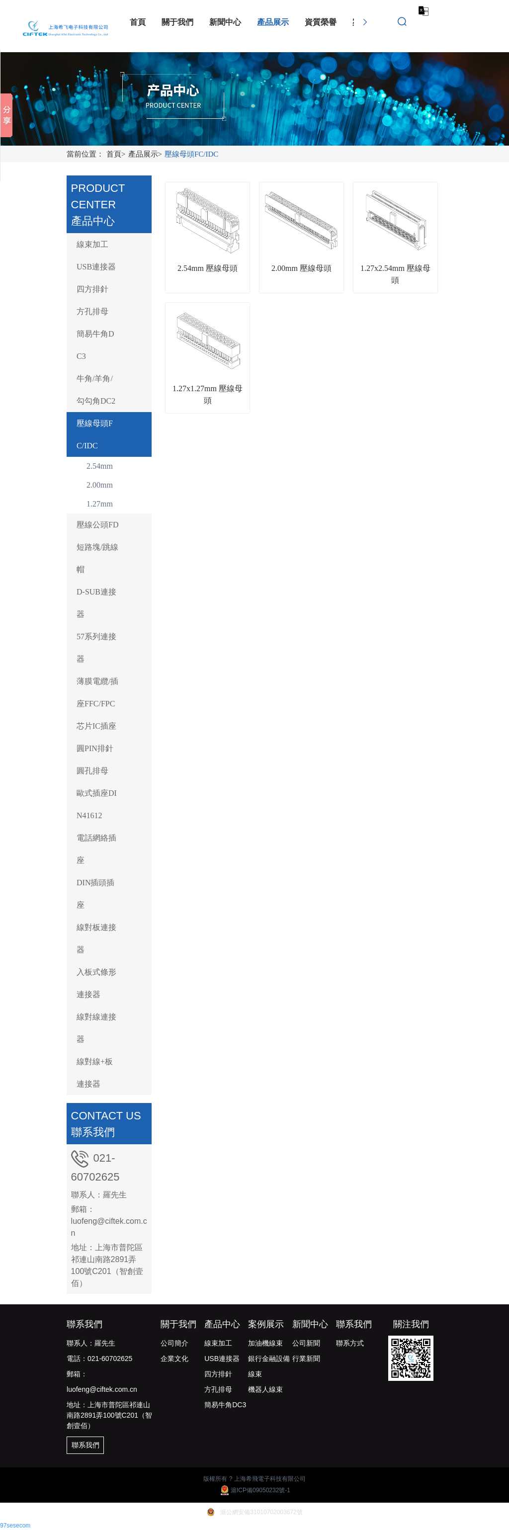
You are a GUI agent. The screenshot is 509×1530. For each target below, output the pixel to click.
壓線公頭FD (97, 524)
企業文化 (174, 1358)
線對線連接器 (96, 1028)
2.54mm (99, 466)
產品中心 (222, 1324)
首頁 (117, 154)
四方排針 (92, 289)
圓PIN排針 (95, 748)
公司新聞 (306, 1343)
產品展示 (146, 154)
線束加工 (92, 244)
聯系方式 (350, 1343)
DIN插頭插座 (95, 893)
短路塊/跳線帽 (97, 558)
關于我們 (178, 1324)
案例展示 (266, 1324)
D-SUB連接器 (96, 603)
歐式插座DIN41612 (97, 804)
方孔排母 (92, 311)
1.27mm (99, 504)
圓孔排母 (92, 770)
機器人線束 (265, 1389)
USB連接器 (96, 266)
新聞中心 (310, 1324)
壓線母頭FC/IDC (191, 154)
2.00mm (99, 485)
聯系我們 (354, 1324)
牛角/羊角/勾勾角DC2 (96, 389)
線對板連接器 (96, 938)
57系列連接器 (96, 647)
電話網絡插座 (96, 849)
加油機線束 (265, 1343)
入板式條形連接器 (96, 983)
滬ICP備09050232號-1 (254, 1490)
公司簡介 (174, 1343)
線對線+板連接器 (95, 1072)
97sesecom (15, 1525)
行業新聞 (306, 1358)
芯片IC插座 (96, 726)
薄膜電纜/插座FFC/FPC (97, 692)
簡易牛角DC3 (95, 345)
